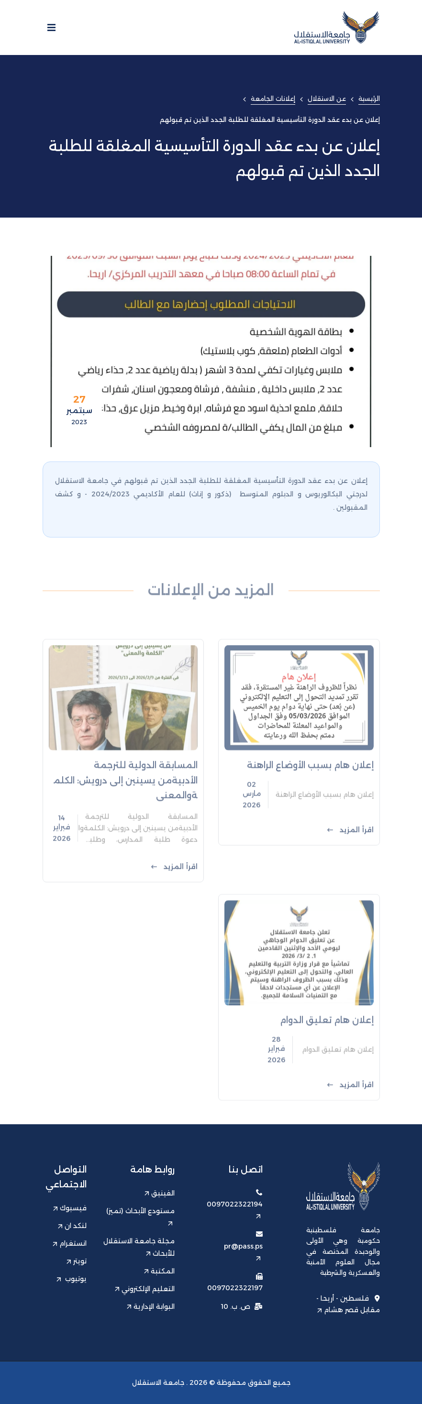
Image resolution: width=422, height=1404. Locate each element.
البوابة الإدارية (151, 1306)
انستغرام (70, 1243)
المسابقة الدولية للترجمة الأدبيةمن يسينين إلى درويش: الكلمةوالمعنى (126, 810)
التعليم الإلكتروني (145, 1288)
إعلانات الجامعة (273, 98)
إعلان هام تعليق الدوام (327, 1045)
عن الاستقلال (327, 98)
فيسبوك (70, 1208)
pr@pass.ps (243, 1251)
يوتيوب (71, 1278)
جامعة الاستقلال (158, 1382)
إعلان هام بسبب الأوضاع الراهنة (310, 795)
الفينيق (159, 1193)
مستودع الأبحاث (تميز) (140, 1216)
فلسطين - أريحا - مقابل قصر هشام (348, 1304)
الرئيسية (369, 98)
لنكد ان (72, 1225)
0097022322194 (235, 1209)
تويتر (77, 1261)
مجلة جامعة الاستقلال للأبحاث (139, 1247)
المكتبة (159, 1271)
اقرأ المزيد (350, 859)
